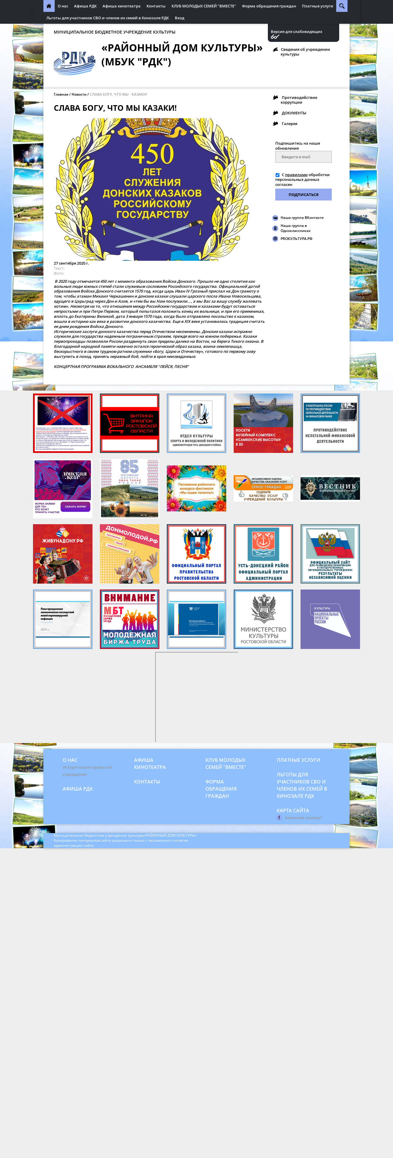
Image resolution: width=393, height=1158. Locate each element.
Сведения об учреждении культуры (305, 52)
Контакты (156, 6)
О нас (63, 6)
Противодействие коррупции (299, 100)
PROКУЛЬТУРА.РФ (296, 238)
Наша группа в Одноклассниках (296, 228)
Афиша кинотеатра (122, 6)
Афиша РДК (85, 6)
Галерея (289, 123)
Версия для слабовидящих (296, 31)
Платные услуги (317, 6)
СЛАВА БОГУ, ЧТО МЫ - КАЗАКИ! (118, 94)
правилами (296, 174)
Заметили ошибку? (303, 817)
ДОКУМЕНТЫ (294, 113)
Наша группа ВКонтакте (302, 217)
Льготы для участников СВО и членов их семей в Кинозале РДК (107, 17)
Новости (79, 94)
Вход (179, 17)
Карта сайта (293, 810)
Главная (61, 94)
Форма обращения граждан (269, 6)
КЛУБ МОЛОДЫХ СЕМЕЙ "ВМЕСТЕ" (204, 6)
